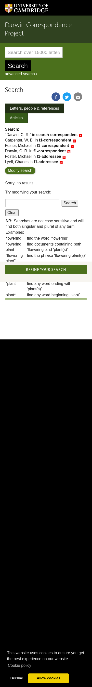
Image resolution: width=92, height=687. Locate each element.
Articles (16, 118)
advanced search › (21, 74)
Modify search (20, 170)
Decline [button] (16, 678)
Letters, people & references (34, 108)
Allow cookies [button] (48, 678)
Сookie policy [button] (19, 665)
